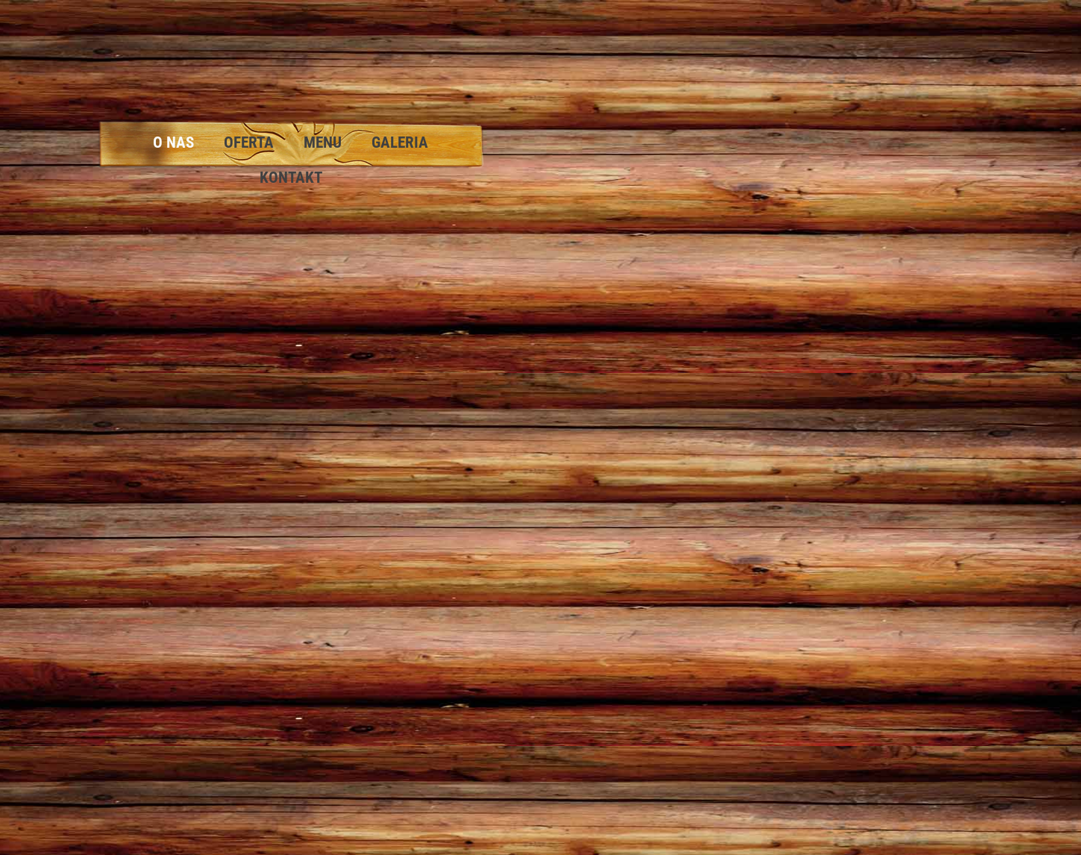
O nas (173, 142)
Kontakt (291, 178)
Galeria (400, 142)
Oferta (249, 142)
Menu (323, 142)
